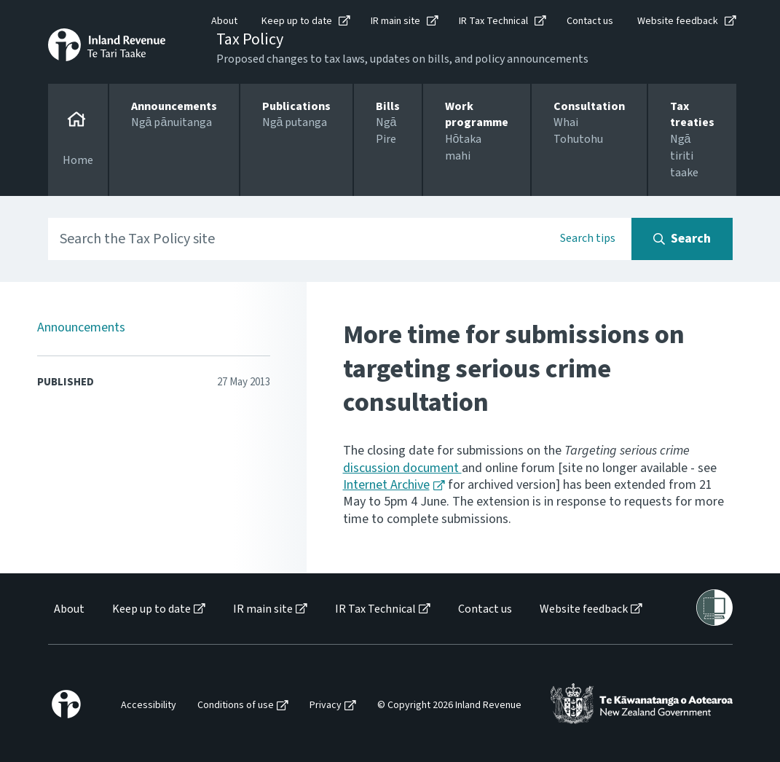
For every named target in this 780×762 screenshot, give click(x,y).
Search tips (587, 238)
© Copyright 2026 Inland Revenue (449, 705)
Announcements (81, 327)
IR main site (395, 21)
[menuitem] (68, 609)
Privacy (326, 705)
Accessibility (148, 705)
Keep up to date (296, 21)
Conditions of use (235, 705)
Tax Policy (249, 39)
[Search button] (682, 239)
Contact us (590, 21)
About (224, 21)
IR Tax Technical (493, 21)
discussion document (402, 468)
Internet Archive (386, 485)
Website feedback (677, 21)
